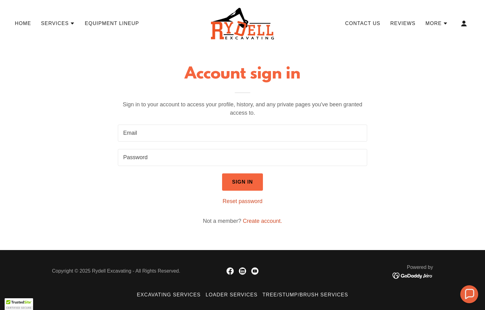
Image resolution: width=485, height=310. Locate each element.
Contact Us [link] (362, 23)
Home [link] (23, 23)
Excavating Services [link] (168, 294)
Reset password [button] (242, 201)
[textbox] (242, 133)
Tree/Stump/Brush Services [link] (305, 294)
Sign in (242, 182)
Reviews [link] (403, 23)
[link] (242, 23)
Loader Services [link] (232, 294)
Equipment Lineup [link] (112, 23)
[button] (58, 23)
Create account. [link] (262, 221)
